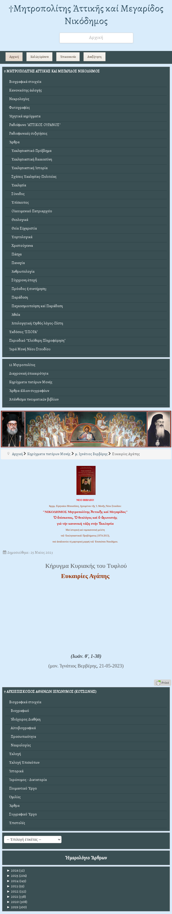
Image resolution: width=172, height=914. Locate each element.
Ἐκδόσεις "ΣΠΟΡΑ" (23, 331)
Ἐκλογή (15, 753)
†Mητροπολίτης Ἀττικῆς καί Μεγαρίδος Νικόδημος (86, 14)
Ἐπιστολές (17, 822)
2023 (12, 886)
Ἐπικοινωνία (68, 57)
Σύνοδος (17, 193)
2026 (12, 870)
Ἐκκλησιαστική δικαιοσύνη (30, 159)
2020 (13, 901)
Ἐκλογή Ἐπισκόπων (24, 762)
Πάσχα (15, 254)
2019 (12, 907)
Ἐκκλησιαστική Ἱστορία (28, 167)
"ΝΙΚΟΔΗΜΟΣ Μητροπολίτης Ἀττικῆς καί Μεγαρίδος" (85, 512)
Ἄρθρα (14, 142)
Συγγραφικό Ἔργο (23, 814)
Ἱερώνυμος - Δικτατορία (28, 779)
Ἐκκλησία (17, 185)
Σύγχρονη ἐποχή (23, 280)
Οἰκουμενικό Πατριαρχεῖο (30, 211)
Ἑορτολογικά (20, 237)
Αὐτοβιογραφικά (22, 728)
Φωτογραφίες (19, 107)
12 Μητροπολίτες (22, 364)
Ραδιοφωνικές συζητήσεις (28, 133)
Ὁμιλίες (15, 797)
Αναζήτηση (94, 57)
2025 (12, 875)
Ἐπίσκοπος (19, 202)
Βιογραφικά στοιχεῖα (25, 81)
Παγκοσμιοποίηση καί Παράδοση (36, 306)
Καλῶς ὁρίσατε (39, 57)
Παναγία (17, 262)
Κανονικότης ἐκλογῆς (25, 90)
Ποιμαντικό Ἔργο (23, 788)
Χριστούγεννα (21, 245)
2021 (12, 896)
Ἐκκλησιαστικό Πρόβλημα (30, 150)
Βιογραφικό (19, 710)
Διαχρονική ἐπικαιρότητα (28, 373)
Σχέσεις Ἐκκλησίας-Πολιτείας (33, 176)
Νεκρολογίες (19, 98)
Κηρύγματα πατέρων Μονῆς (30, 382)
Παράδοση (18, 297)
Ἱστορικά (16, 771)
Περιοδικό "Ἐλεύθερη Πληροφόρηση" (37, 340)
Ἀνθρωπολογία (22, 271)
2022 (13, 891)
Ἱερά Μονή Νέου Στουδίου (30, 349)
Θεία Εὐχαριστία (23, 228)
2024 (13, 880)
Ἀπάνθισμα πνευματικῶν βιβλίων (34, 399)
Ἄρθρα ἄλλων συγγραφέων (29, 390)
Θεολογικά (18, 219)
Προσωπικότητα (22, 736)
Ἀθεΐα (14, 314)
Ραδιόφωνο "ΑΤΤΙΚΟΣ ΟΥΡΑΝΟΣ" (34, 124)
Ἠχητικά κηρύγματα (25, 116)
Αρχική (14, 57)
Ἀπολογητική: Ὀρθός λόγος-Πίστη (36, 323)
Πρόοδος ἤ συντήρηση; (27, 288)
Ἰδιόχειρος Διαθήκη (25, 719)
